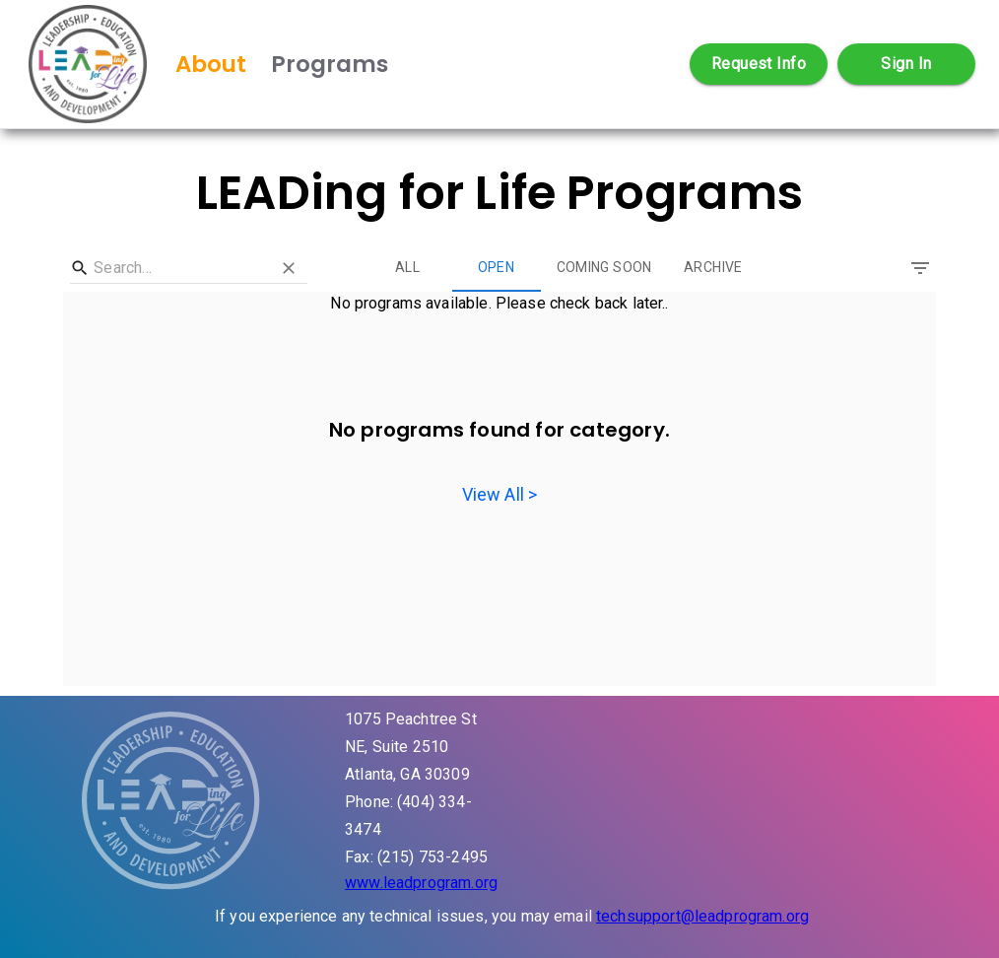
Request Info (759, 64)
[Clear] (290, 268)
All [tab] (408, 268)
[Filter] (920, 268)
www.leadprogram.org (421, 882)
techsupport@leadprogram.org (702, 916)
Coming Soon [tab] (604, 268)
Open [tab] (496, 268)
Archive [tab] (713, 268)
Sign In (906, 64)
